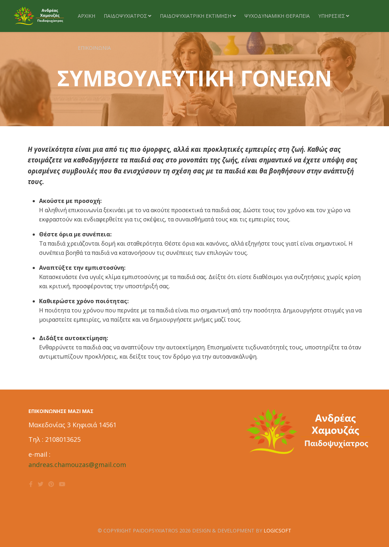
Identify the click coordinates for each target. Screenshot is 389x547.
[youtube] (62, 484)
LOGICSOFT (277, 530)
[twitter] (40, 484)
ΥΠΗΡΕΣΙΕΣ (331, 15)
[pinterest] (51, 484)
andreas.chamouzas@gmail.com (77, 464)
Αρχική (86, 15)
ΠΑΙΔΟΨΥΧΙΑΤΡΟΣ (125, 15)
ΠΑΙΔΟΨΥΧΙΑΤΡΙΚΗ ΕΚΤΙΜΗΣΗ (195, 15)
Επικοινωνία (94, 47)
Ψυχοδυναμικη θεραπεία (277, 15)
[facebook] (31, 484)
